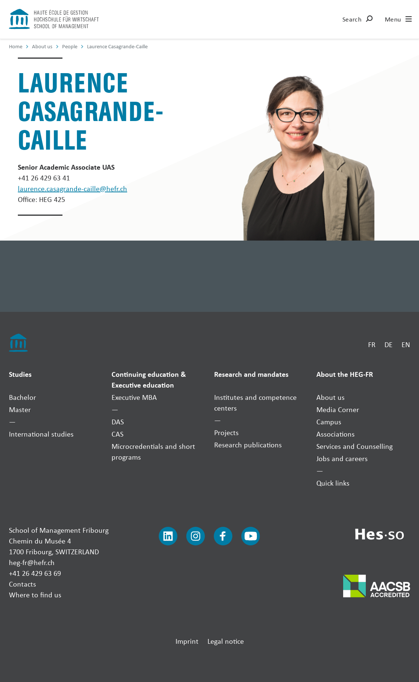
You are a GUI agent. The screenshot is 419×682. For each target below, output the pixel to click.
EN (406, 344)
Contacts (22, 584)
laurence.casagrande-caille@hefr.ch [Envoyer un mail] (72, 188)
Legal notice (225, 641)
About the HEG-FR (344, 374)
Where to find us (35, 595)
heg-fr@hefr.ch (32, 562)
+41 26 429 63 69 (35, 573)
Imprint (187, 641)
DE (388, 344)
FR (372, 344)
